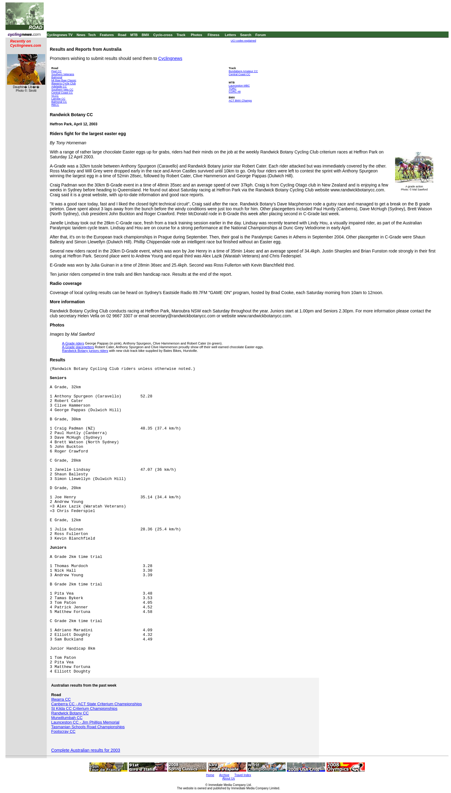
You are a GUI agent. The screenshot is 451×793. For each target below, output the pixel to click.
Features (107, 35)
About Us (228, 778)
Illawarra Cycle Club (63, 83)
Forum (260, 35)
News (81, 35)
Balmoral (56, 77)
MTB (134, 35)
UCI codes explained (243, 40)
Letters (230, 35)
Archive (224, 775)
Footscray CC (63, 731)
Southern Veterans (62, 74)
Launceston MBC (239, 85)
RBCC (55, 104)
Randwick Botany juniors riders (85, 350)
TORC (232, 88)
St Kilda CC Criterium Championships (84, 708)
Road (122, 35)
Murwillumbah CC (66, 717)
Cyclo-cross (163, 35)
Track (181, 35)
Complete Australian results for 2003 (85, 750)
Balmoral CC (59, 101)
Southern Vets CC (62, 89)
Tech (92, 35)
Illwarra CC (61, 699)
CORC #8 (234, 91)
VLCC (55, 95)
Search (245, 35)
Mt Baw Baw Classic (63, 80)
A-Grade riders (73, 343)
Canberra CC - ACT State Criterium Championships (96, 704)
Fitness (213, 35)
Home (210, 775)
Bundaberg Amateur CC (243, 71)
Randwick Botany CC (70, 713)
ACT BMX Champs (240, 100)
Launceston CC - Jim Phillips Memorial (85, 722)
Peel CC (56, 71)
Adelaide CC (59, 86)
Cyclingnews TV (59, 35)
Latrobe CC (58, 98)
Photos (196, 35)
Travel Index (242, 775)
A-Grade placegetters (78, 347)
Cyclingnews (170, 58)
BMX (145, 35)
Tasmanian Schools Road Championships (88, 727)
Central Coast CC (62, 92)
